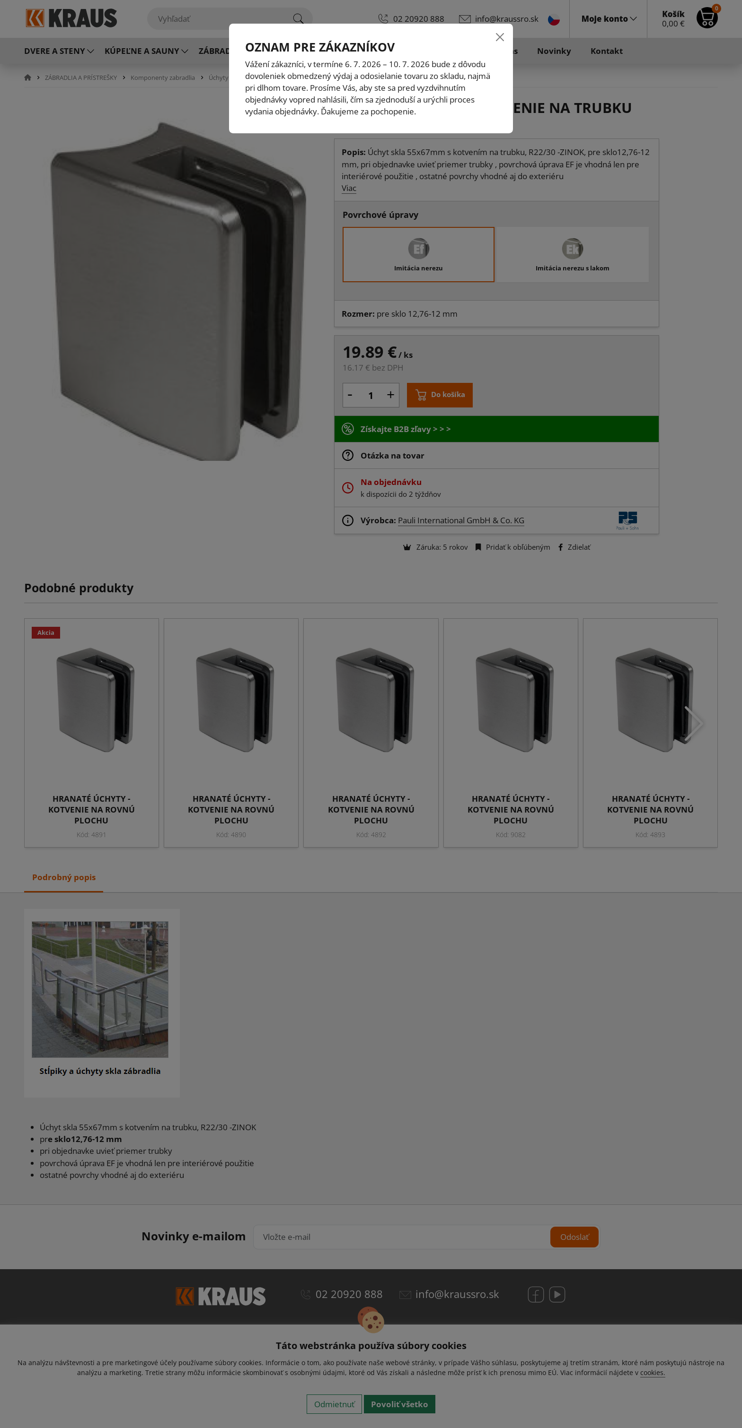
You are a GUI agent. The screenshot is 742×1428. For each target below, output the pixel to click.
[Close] (500, 37)
